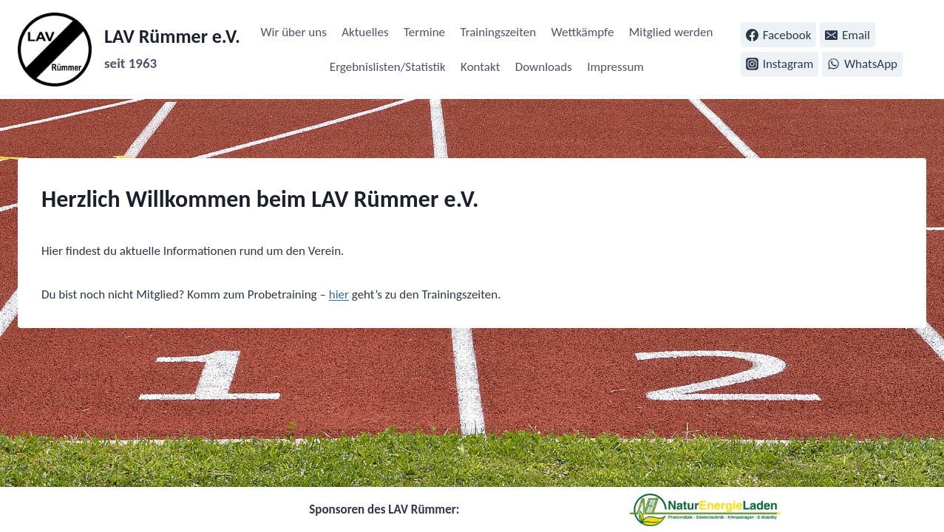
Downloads (543, 67)
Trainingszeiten (498, 32)
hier (339, 294)
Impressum (615, 67)
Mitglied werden (671, 32)
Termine (424, 32)
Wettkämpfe (582, 32)
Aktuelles (365, 32)
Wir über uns (293, 32)
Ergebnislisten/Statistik (388, 67)
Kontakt (480, 67)
